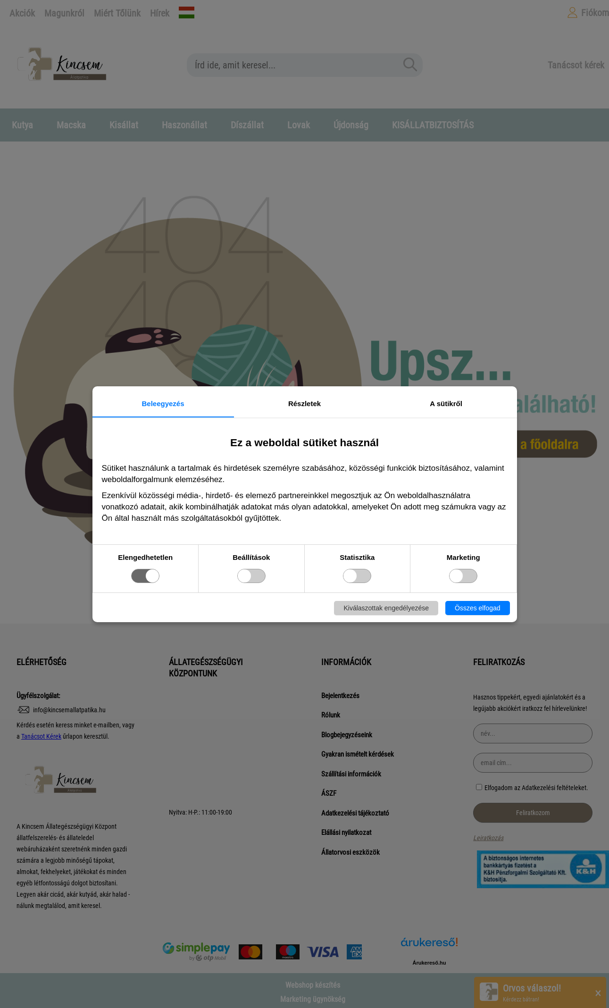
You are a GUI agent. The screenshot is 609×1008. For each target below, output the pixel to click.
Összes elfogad (478, 608)
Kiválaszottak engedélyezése (386, 608)
